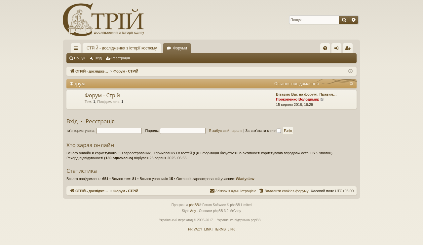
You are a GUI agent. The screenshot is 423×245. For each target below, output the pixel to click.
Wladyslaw (245, 179)
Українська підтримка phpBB (239, 220)
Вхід (98, 58)
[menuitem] (325, 48)
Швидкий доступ (77, 49)
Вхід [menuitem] (338, 49)
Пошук (79, 58)
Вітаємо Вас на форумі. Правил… (306, 94)
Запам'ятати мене (263, 131)
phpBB (194, 205)
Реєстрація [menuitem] (349, 49)
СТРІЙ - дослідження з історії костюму (122, 48)
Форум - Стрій (102, 95)
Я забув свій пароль (226, 131)
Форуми (180, 48)
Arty (193, 211)
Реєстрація (120, 58)
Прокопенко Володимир (297, 99)
